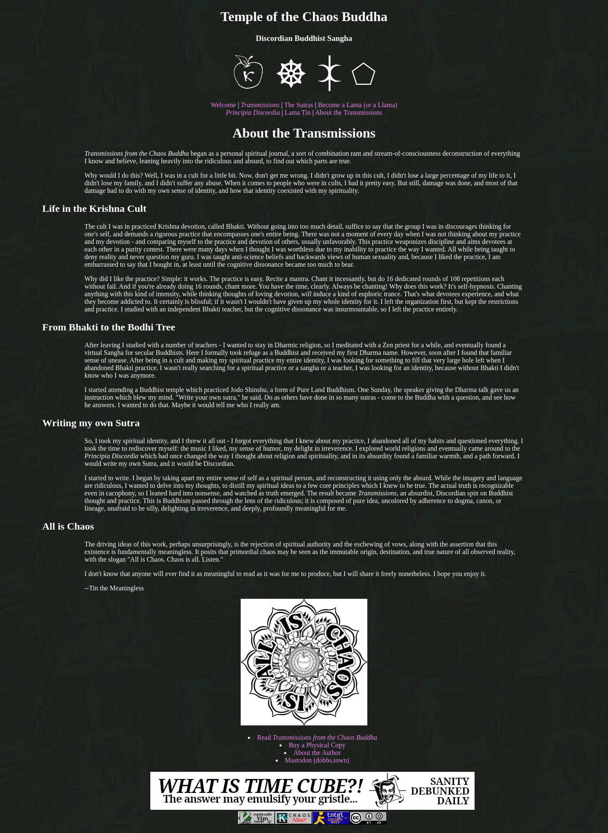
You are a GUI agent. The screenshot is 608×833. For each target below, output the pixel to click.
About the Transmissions (348, 112)
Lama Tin (298, 112)
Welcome (223, 104)
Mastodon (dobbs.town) (317, 760)
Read (317, 737)
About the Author (317, 752)
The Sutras (298, 104)
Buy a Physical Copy (317, 745)
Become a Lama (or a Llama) (357, 104)
